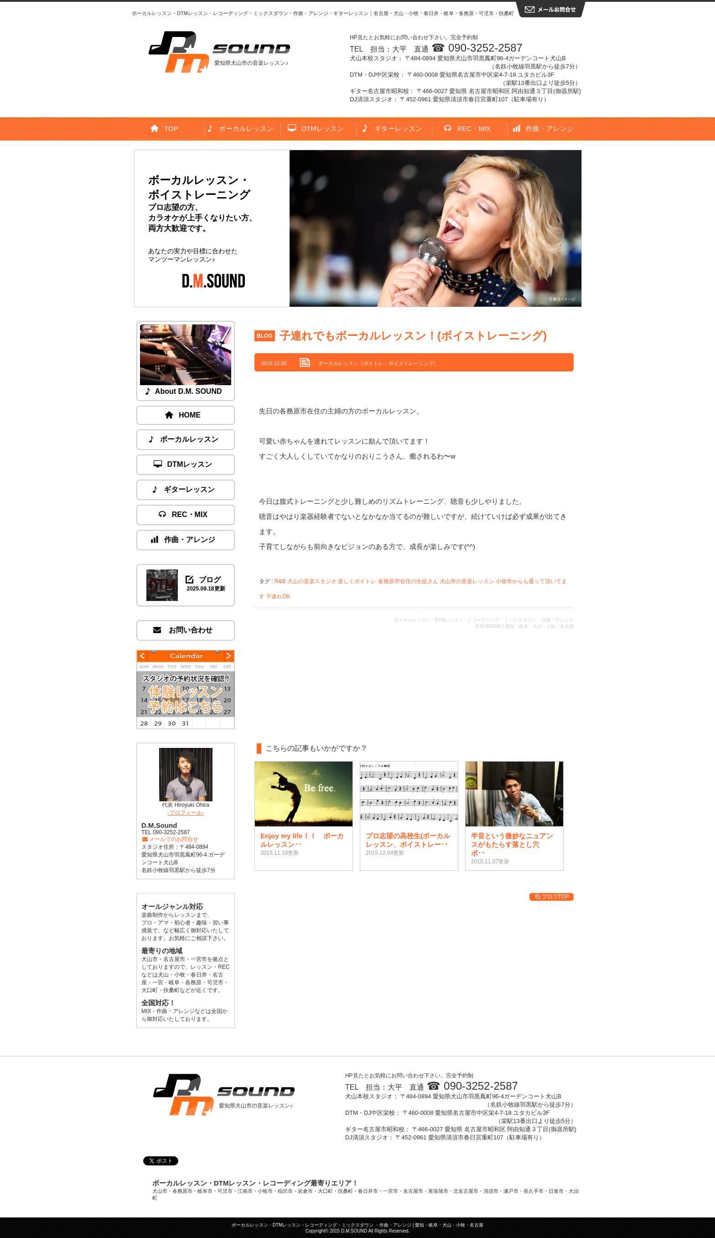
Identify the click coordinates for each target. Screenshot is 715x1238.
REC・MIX (468, 128)
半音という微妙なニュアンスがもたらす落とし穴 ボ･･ (512, 844)
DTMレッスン (316, 128)
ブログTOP (551, 896)
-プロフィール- (185, 813)
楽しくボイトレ (357, 581)
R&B (280, 581)
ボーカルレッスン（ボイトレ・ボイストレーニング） (378, 363)
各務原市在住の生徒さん (408, 581)
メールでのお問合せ (169, 839)
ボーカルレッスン (240, 128)
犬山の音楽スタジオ (312, 581)
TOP (164, 128)
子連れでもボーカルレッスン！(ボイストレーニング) (413, 335)
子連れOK (278, 596)
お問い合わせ (183, 630)
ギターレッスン (392, 128)
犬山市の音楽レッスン (467, 581)
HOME (183, 415)
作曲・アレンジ (543, 128)
